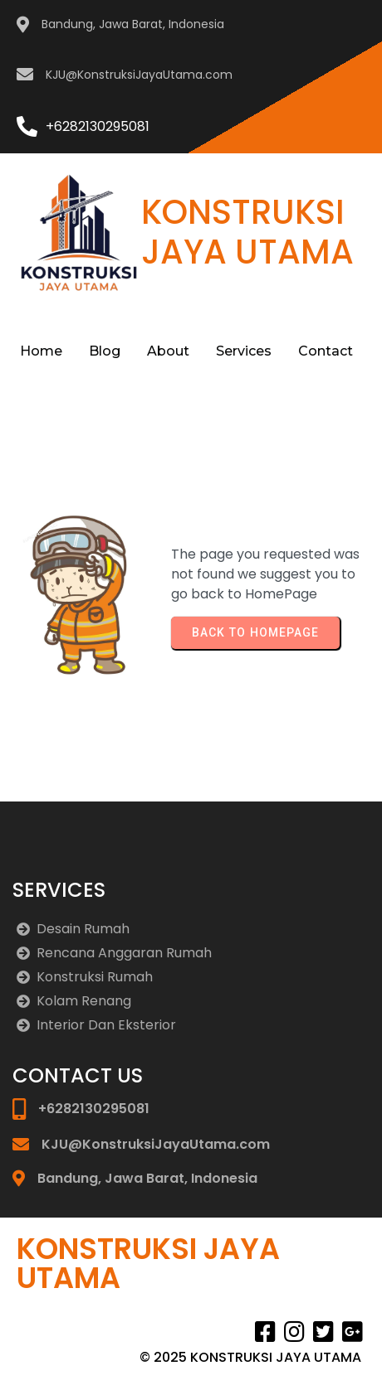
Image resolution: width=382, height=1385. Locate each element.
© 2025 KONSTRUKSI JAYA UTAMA (250, 1357)
